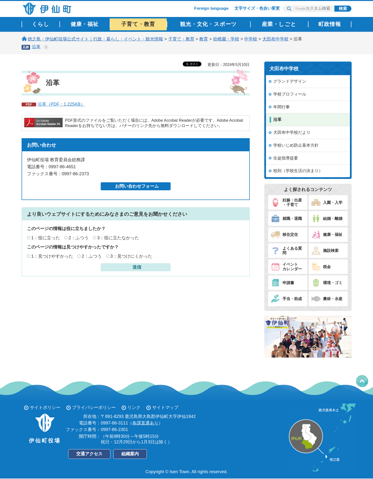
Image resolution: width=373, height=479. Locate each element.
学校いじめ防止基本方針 (296, 145)
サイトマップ (165, 407)
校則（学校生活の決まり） (298, 170)
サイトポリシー (45, 407)
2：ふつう (79, 237)
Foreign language (211, 8)
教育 (203, 39)
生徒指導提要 (285, 158)
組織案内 (130, 453)
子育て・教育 (181, 39)
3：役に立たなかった (118, 237)
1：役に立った (45, 237)
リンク (134, 407)
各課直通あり (145, 423)
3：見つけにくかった (131, 256)
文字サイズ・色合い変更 (257, 8)
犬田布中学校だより (291, 132)
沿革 (36, 46)
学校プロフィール (289, 94)
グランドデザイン (289, 81)
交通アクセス (89, 453)
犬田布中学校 (275, 39)
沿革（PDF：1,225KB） (61, 104)
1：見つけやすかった (52, 256)
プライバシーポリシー (94, 407)
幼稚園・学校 (226, 39)
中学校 (250, 39)
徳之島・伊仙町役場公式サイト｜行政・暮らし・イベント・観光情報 (95, 39)
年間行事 (281, 107)
